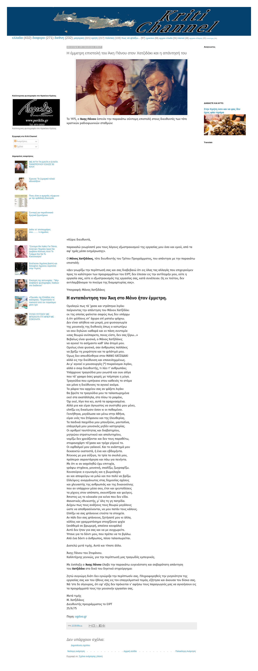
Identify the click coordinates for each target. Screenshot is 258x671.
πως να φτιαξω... (130, 38)
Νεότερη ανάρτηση (76, 651)
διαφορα (38, 38)
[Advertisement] (132, 157)
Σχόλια (18, 146)
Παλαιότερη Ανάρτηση (185, 651)
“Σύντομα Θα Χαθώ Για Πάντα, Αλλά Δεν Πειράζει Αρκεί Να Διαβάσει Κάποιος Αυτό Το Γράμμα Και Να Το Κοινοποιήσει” (43, 251)
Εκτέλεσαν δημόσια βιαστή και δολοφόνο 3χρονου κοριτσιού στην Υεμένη (43, 266)
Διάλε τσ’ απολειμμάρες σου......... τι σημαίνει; (40, 230)
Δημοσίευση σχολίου (80, 645)
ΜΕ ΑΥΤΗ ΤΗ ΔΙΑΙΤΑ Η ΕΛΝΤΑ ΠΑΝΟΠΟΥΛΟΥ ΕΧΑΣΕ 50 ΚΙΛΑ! (43, 164)
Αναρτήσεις (20, 141)
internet (180, 38)
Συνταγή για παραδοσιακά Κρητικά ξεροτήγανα (41, 213)
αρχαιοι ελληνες (195, 38)
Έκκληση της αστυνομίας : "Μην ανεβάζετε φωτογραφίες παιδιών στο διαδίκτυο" (44, 283)
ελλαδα (17, 38)
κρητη (94, 38)
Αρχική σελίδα (130, 651)
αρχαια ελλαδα (165, 38)
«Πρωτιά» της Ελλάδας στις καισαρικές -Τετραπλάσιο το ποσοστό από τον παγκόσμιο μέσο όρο (42, 301)
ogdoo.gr (81, 616)
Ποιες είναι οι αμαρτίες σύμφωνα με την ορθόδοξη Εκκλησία (44, 197)
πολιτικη (109, 38)
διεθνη (59, 38)
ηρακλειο (150, 38)
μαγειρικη (79, 38)
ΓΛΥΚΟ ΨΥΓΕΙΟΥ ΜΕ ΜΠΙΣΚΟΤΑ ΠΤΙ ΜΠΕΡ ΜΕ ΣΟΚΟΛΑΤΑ (41, 317)
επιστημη (210, 38)
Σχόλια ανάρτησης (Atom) (91, 656)
